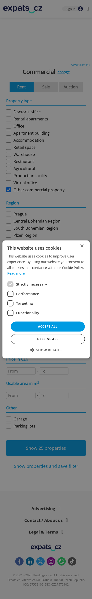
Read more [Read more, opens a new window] (16, 273)
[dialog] (46, 299)
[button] (46, 350)
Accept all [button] (48, 326)
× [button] (82, 246)
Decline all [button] (47, 339)
